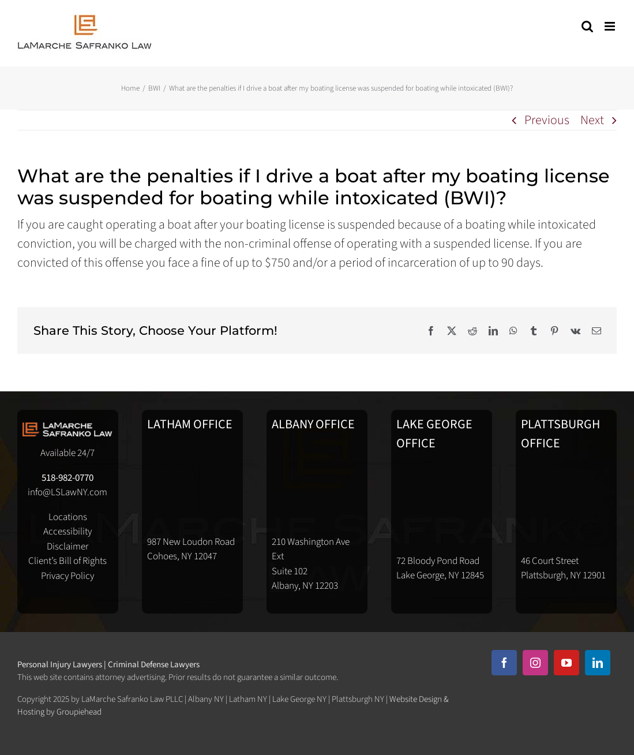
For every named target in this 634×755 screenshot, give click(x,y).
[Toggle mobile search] (587, 26)
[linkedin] (597, 662)
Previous (546, 120)
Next (592, 120)
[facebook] (504, 662)
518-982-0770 (67, 478)
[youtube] (566, 662)
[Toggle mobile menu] (611, 26)
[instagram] (535, 662)
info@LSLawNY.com (67, 492)
